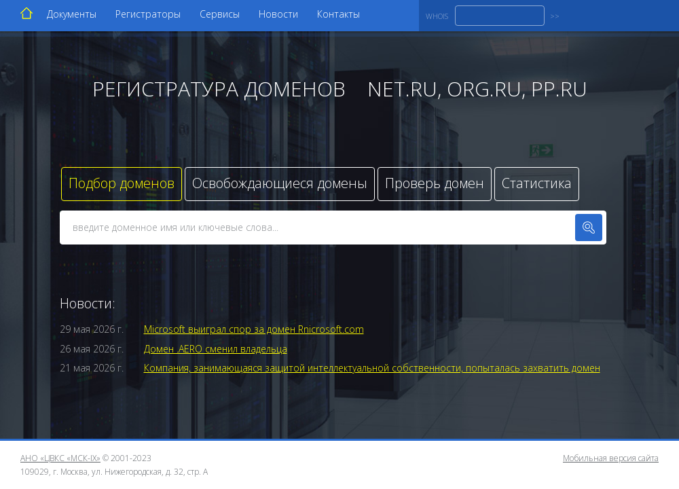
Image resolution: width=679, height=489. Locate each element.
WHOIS (437, 16)
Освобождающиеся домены (279, 183)
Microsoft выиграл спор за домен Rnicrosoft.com (254, 329)
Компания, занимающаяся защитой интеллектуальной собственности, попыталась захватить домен (372, 367)
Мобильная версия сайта (611, 458)
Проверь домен (434, 183)
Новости (278, 13)
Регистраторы (148, 13)
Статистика (537, 183)
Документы (71, 13)
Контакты (338, 13)
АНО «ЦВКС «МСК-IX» (60, 458)
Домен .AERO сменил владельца (215, 348)
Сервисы (220, 13)
